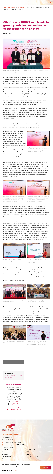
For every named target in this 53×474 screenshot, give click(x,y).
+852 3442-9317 (14, 401)
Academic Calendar (32, 456)
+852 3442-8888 (20, 445)
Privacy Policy (31, 451)
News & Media (11, 7)
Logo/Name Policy (7, 456)
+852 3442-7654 (18, 442)
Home (4, 7)
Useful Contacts (31, 449)
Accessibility (5, 451)
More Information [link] (7, 470)
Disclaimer (30, 454)
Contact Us (5, 449)
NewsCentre (21, 7)
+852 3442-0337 (14, 403)
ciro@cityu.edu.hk (15, 404)
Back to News (14, 362)
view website (13, 407)
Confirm (45, 468)
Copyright (5, 454)
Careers (4, 458)
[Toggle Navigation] (51, 2)
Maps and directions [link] (9, 447)
